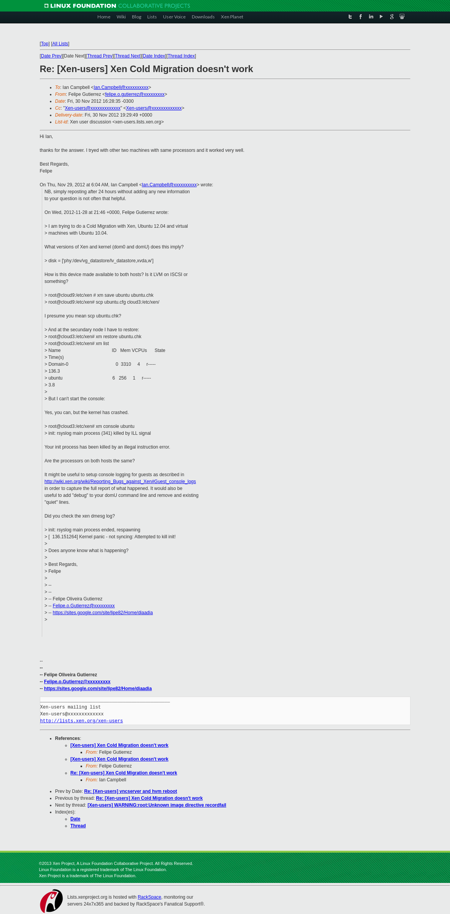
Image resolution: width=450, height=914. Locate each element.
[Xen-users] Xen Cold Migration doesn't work (120, 745)
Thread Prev (99, 56)
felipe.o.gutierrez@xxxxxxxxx (135, 94)
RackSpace (149, 897)
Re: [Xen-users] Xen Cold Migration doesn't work (124, 773)
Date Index (154, 56)
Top (44, 43)
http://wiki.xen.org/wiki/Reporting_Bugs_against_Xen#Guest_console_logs (120, 481)
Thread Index (181, 56)
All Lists (60, 43)
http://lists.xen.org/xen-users (81, 721)
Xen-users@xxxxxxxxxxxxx (92, 108)
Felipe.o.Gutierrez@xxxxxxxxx (84, 605)
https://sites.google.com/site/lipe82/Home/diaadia (103, 612)
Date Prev (51, 56)
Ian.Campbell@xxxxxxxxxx (121, 87)
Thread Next (127, 56)
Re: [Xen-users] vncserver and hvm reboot (130, 791)
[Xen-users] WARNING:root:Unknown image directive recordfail (156, 805)
